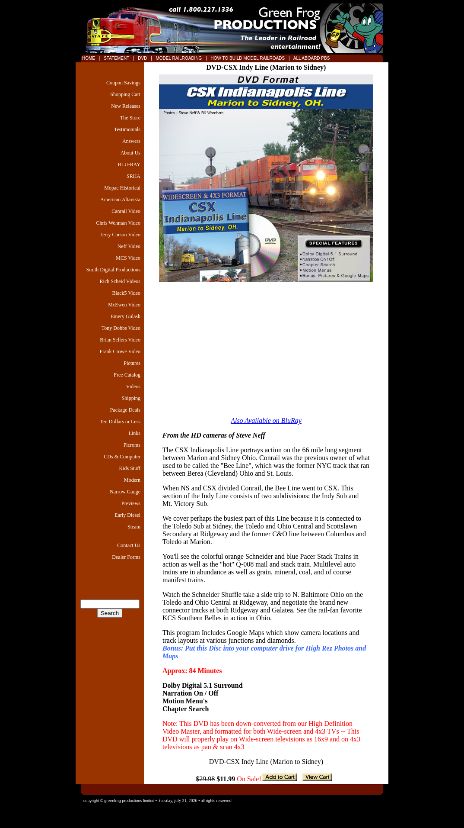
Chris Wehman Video (118, 223)
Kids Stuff (129, 468)
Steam (133, 527)
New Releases (125, 106)
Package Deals (125, 410)
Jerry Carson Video (120, 235)
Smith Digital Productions (113, 270)
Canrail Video (125, 211)
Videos (133, 386)
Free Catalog (127, 375)
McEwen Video (124, 305)
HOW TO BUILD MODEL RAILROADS (248, 58)
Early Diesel (127, 515)
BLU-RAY (129, 164)
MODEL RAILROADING (179, 58)
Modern (132, 480)
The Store (130, 118)
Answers (131, 141)
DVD (143, 58)
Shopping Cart (125, 94)
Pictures (132, 363)
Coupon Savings (123, 83)
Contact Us (128, 545)
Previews (130, 503)
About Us (130, 153)
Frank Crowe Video (120, 351)
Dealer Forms (126, 557)
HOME (88, 58)
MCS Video (128, 258)
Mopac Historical (122, 188)
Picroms (132, 445)
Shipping (131, 398)
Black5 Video (126, 293)
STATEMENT (116, 58)
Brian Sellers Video (120, 340)
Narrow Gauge (125, 492)
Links (134, 433)
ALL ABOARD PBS (311, 58)
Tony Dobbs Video (121, 328)
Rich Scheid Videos (120, 281)
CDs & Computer (122, 457)
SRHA (133, 176)
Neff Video (129, 246)
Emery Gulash (125, 316)
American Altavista (120, 200)
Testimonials (127, 129)
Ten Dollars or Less (120, 422)
